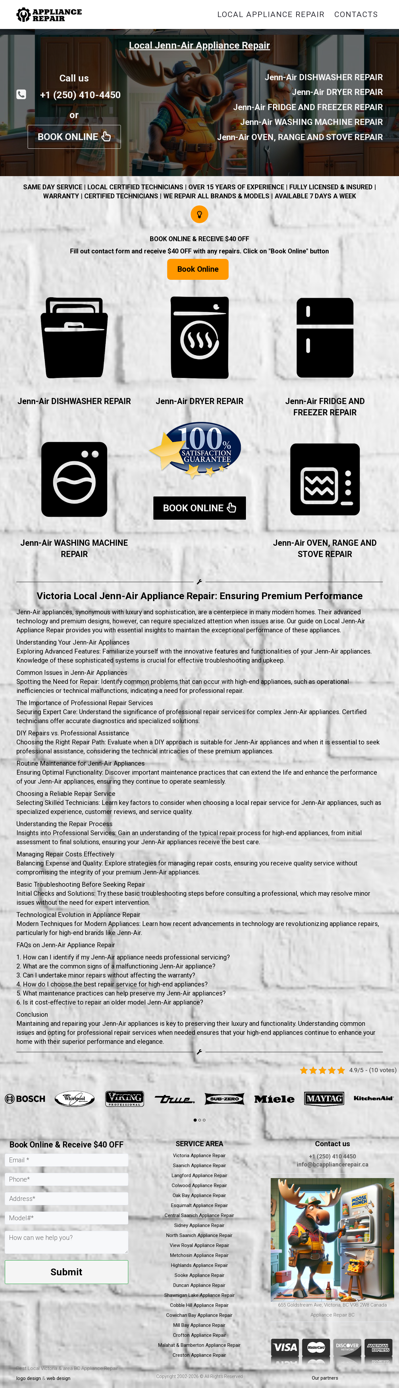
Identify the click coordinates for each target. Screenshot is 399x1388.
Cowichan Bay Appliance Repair (199, 1315)
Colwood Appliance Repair (199, 1185)
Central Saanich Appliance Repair (199, 1215)
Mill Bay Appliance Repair (199, 1325)
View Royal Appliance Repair (199, 1245)
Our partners (325, 1378)
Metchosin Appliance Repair (199, 1255)
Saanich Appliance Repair (199, 1165)
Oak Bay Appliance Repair (199, 1195)
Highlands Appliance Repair (199, 1265)
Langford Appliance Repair (199, 1175)
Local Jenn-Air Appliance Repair (199, 45)
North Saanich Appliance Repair (199, 1235)
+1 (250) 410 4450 (332, 1156)
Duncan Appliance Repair (199, 1285)
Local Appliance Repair (271, 14)
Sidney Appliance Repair (199, 1225)
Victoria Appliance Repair (199, 1155)
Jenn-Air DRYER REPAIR (199, 401)
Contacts (356, 14)
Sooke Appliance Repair (199, 1275)
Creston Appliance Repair (199, 1355)
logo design (28, 1378)
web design (58, 1378)
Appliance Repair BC (333, 1315)
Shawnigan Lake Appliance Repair (199, 1295)
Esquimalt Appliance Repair (199, 1205)
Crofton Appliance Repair (199, 1335)
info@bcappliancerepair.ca (332, 1164)
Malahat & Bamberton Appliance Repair (199, 1345)
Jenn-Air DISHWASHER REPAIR (74, 401)
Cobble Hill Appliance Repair (199, 1305)
